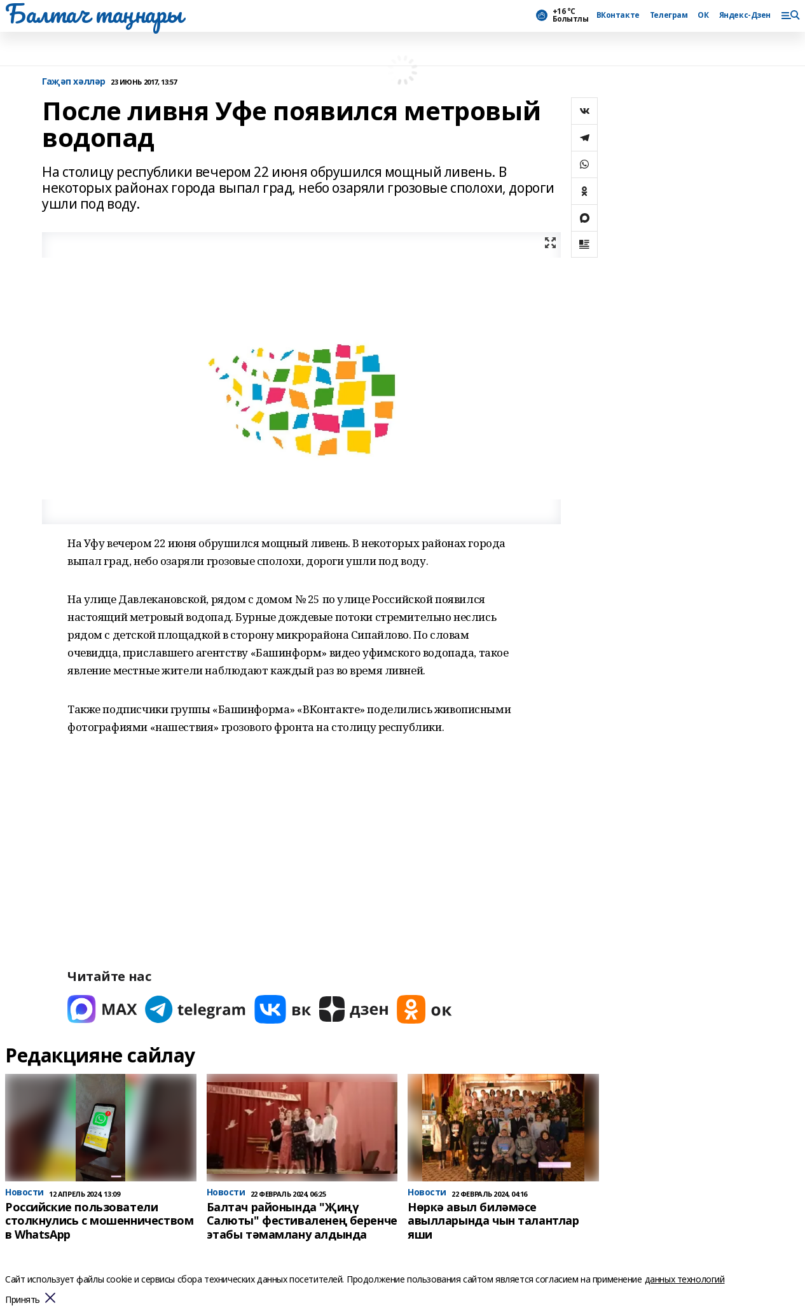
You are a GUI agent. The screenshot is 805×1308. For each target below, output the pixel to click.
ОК (703, 15)
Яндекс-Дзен (745, 15)
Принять (22, 1300)
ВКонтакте (618, 15)
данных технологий (685, 1279)
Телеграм (669, 15)
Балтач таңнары (93, 13)
